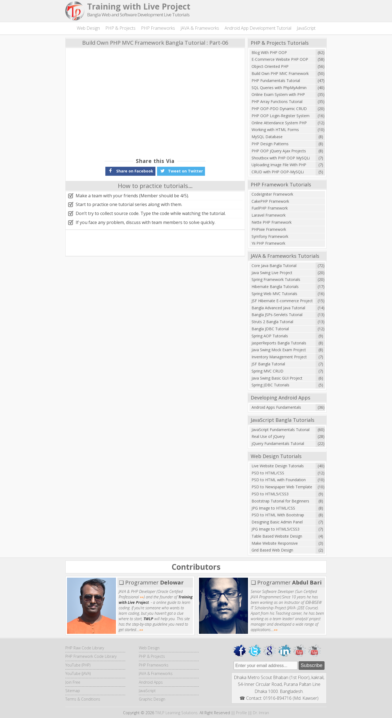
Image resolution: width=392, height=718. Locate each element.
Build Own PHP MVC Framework (280, 73)
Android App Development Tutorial (258, 28)
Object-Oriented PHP (270, 66)
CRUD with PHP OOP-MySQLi (278, 171)
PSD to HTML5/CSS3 (270, 493)
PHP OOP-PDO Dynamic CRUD (279, 108)
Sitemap (72, 690)
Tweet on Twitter (181, 171)
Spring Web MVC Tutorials (274, 293)
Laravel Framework (269, 215)
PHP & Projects (120, 28)
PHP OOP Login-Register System (281, 115)
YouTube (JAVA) (78, 673)
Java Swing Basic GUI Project (277, 378)
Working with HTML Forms (275, 129)
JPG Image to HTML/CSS (273, 508)
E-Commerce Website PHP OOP (280, 59)
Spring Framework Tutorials (276, 279)
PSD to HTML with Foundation (279, 479)
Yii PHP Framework (268, 243)
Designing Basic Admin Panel (277, 522)
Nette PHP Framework (272, 222)
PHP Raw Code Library (84, 647)
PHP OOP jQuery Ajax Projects (279, 150)
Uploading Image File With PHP (279, 164)
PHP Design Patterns (270, 143)
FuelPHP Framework (270, 208)
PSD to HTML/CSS (268, 472)
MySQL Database (267, 136)
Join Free (72, 682)
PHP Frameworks (158, 28)
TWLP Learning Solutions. (176, 712)
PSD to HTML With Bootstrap (278, 514)
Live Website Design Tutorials (278, 465)
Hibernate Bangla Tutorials (275, 286)
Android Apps (151, 682)
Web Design (88, 28)
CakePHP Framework (270, 201)
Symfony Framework (270, 236)
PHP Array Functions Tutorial (277, 101)
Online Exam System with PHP (278, 94)
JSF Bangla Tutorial (268, 363)
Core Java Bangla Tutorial (274, 265)
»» (142, 596)
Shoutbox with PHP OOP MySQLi (281, 157)
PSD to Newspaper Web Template (282, 486)
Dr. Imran (261, 712)
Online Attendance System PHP (279, 122)
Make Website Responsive (275, 543)
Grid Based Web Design (272, 550)
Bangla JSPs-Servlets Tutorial (277, 314)
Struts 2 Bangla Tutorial (272, 321)
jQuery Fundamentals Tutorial (278, 443)
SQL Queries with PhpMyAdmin (279, 87)
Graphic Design (152, 699)
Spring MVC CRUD (267, 371)
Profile (241, 712)
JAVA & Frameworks (199, 28)
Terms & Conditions (82, 699)
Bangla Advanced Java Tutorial (278, 307)
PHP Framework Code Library (91, 656)
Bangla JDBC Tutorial (270, 328)
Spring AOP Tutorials (270, 335)
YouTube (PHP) (77, 665)
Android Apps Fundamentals (276, 407)
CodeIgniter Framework (272, 194)
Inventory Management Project (279, 356)
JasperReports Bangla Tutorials (279, 343)
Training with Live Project (138, 6)
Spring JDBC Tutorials (270, 384)
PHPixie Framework (269, 229)
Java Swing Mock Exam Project (279, 349)
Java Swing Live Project (272, 272)
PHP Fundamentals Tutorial (276, 80)
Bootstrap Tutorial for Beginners (280, 501)
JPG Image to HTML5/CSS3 (275, 529)
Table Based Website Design (277, 536)
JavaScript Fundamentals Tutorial (281, 429)
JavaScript (306, 28)
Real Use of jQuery (268, 436)
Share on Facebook (130, 171)
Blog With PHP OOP (269, 52)
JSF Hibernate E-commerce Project (282, 300)
